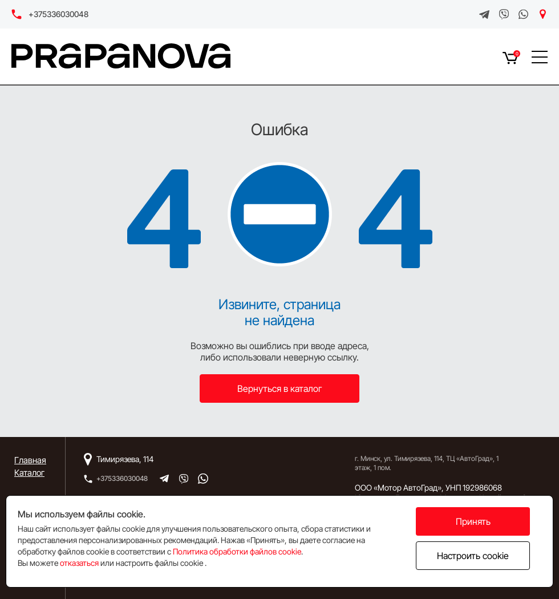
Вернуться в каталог (279, 388)
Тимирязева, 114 (124, 459)
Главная (30, 460)
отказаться (79, 563)
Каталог (29, 472)
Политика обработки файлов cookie (237, 551)
